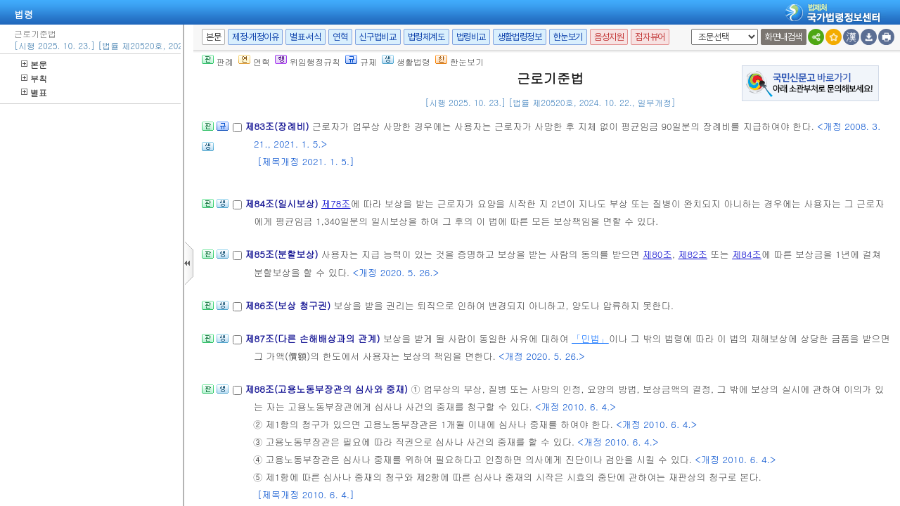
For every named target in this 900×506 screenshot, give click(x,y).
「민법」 (590, 338)
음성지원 (609, 37)
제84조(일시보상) (283, 203)
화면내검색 (783, 37)
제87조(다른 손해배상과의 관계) (313, 338)
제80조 (657, 254)
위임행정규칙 (307, 61)
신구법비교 (378, 37)
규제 (361, 61)
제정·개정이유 (255, 37)
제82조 (692, 254)
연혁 (340, 37)
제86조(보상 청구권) (289, 305)
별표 (34, 92)
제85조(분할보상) (283, 254)
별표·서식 (305, 37)
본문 (34, 64)
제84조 (746, 254)
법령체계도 (426, 37)
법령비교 (471, 37)
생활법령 (406, 61)
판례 (217, 61)
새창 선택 (688, 29)
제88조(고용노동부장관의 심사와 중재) (328, 389)
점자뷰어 (649, 37)
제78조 (336, 203)
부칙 (34, 78)
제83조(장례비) (278, 126)
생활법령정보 (519, 37)
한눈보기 (568, 37)
